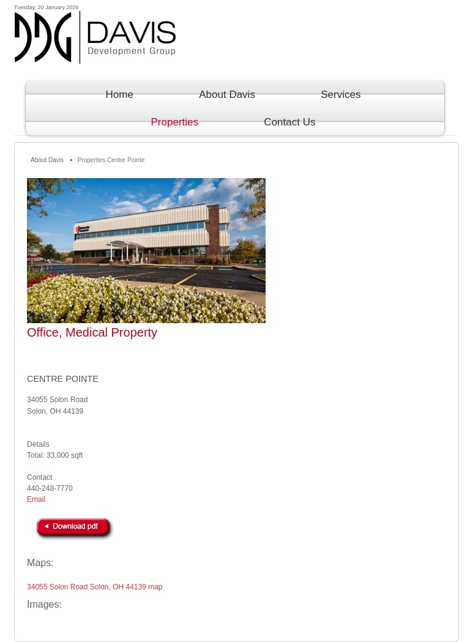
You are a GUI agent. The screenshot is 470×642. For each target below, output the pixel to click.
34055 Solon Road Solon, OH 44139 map (95, 587)
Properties (174, 122)
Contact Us (289, 122)
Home (119, 94)
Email (36, 499)
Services (340, 94)
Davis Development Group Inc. (236, 47)
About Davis (227, 94)
